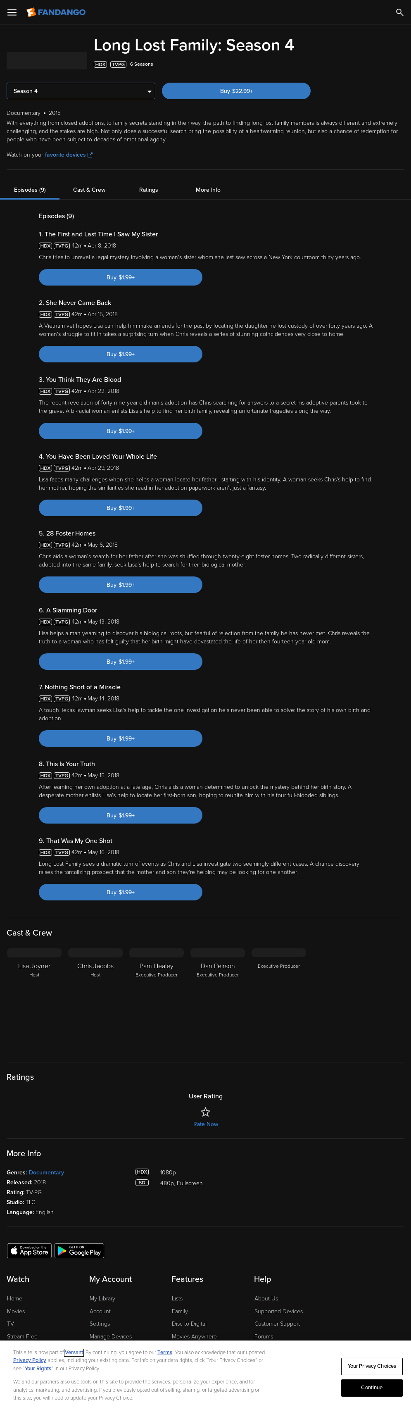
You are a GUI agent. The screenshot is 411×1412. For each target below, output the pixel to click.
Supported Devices (278, 1311)
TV (10, 1323)
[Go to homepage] (57, 12)
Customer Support (277, 1323)
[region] (205, 1376)
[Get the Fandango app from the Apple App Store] (29, 1250)
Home (14, 1298)
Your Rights (38, 1368)
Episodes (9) (30, 189)
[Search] (399, 12)
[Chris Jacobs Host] (95, 1000)
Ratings (148, 189)
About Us (266, 1298)
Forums (263, 1336)
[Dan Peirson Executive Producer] (217, 1000)
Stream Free (22, 1336)
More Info (208, 189)
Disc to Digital (189, 1323)
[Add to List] (400, 64)
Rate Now (205, 1124)
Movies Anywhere (194, 1336)
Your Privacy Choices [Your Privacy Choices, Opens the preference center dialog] (372, 1366)
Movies (16, 1311)
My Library (102, 1298)
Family (180, 1311)
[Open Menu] (12, 12)
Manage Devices (111, 1336)
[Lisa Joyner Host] (34, 1000)
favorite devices (69, 154)
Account (100, 1311)
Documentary (46, 1172)
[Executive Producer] (278, 1000)
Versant (74, 1352)
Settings (100, 1323)
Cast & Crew (89, 189)
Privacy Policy (29, 1360)
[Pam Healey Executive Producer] (156, 1000)
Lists (177, 1298)
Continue (371, 1387)
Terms (164, 1352)
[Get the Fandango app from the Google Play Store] (79, 1250)
